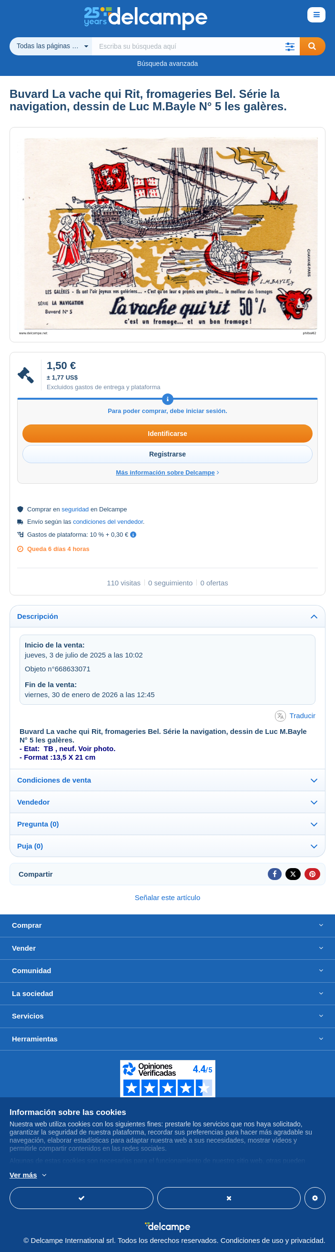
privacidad (307, 1240)
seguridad (75, 509)
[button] (290, 46)
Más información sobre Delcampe (167, 472)
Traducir (295, 716)
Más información (148, 1175)
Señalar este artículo (168, 897)
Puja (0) (30, 846)
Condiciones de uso (252, 1240)
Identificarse (167, 433)
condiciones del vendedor (108, 521)
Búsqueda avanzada (167, 63)
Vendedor (33, 802)
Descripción (37, 616)
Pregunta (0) (38, 824)
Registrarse (167, 454)
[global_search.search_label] (196, 46)
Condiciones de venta (54, 780)
